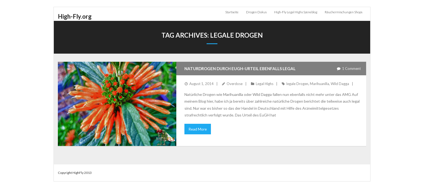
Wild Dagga (340, 84)
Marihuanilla (319, 84)
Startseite (232, 12)
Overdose (235, 84)
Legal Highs (264, 84)
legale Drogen (297, 84)
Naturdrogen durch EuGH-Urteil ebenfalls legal (240, 68)
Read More (197, 129)
